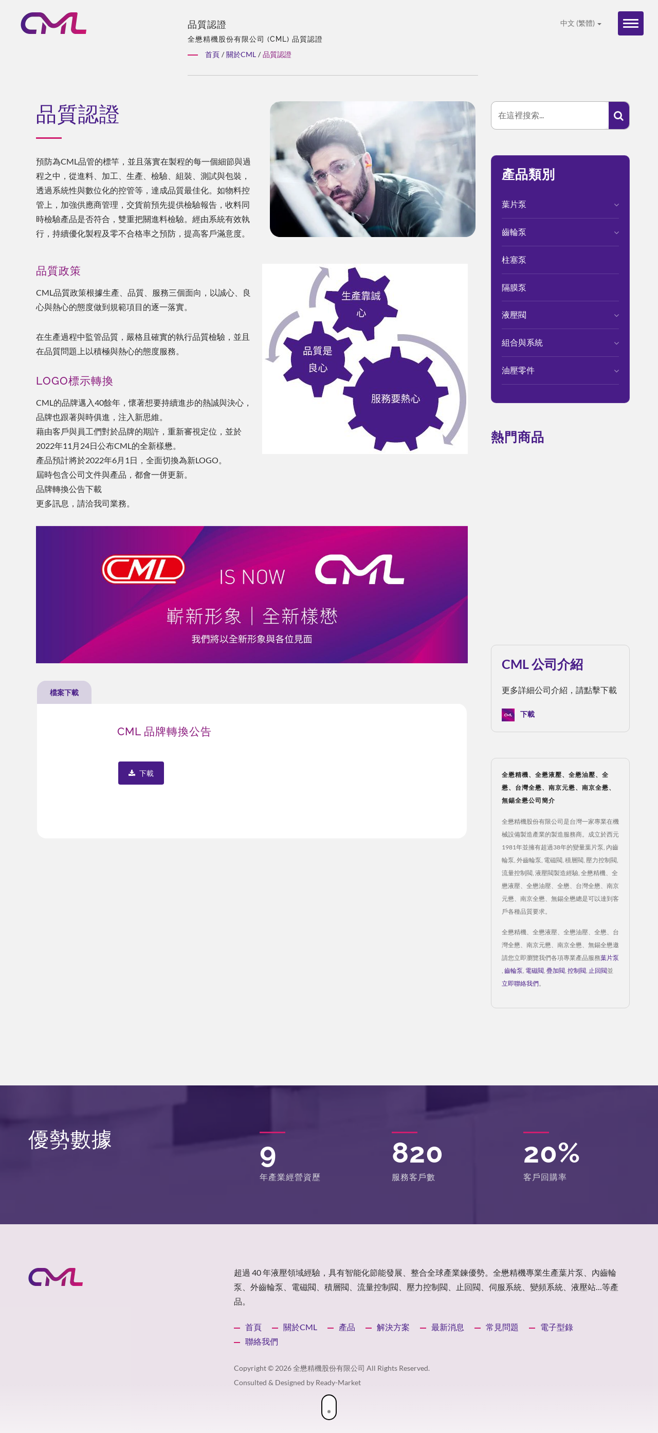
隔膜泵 (514, 287)
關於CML (300, 1327)
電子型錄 (556, 1327)
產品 (347, 1327)
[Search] (550, 115)
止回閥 (598, 970)
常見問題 (502, 1327)
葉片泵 (514, 204)
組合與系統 (522, 342)
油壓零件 (518, 370)
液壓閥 (514, 314)
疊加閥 (555, 970)
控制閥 (577, 970)
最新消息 (447, 1327)
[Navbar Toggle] (631, 23)
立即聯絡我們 (520, 983)
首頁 (253, 1327)
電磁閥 (534, 970)
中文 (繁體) (580, 23)
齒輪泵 (514, 232)
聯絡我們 (261, 1341)
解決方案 (393, 1327)
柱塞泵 (514, 259)
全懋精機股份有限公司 (329, 1368)
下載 (518, 715)
